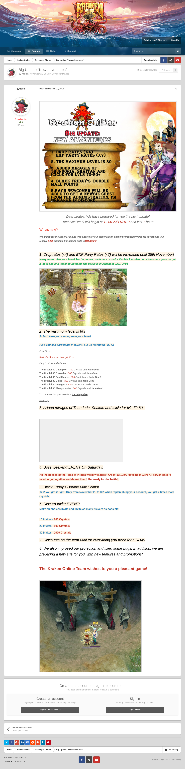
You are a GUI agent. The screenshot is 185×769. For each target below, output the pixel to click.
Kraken (25, 74)
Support (71, 51)
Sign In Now (134, 712)
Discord (170, 60)
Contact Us (20, 764)
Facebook (163, 60)
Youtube (177, 60)
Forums (35, 51)
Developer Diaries (60, 74)
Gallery (53, 51)
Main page (15, 51)
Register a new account (50, 712)
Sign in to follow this (148, 70)
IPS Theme (9, 760)
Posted (50, 89)
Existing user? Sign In (155, 40)
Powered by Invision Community (166, 762)
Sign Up (175, 40)
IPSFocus (21, 760)
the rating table (78, 397)
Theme (8, 764)
